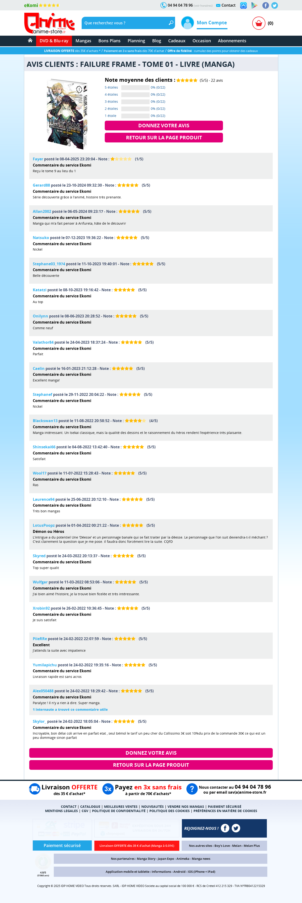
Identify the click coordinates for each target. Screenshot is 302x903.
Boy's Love (222, 845)
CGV (85, 811)
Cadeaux (176, 40)
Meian (236, 845)
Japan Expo (166, 858)
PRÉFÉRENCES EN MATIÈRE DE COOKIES (225, 811)
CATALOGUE (90, 806)
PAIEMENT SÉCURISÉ (224, 806)
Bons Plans (109, 40)
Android (179, 871)
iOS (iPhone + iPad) (201, 871)
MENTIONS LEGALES (61, 811)
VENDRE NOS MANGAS (186, 806)
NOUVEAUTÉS (152, 806)
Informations (161, 871)
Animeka (182, 858)
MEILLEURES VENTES (121, 806)
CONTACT (68, 806)
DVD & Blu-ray (54, 40)
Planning (136, 40)
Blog (156, 40)
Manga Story (146, 858)
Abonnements (232, 40)
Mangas (83, 40)
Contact (228, 5)
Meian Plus (252, 845)
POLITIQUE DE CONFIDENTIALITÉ (119, 811)
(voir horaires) (203, 6)
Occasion (202, 40)
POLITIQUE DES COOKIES (169, 811)
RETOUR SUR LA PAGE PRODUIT (164, 137)
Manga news (201, 858)
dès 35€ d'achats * (72, 51)
